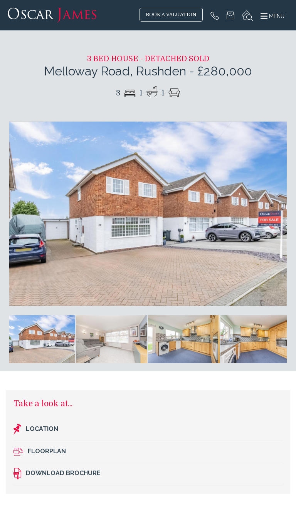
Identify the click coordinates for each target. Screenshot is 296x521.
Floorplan (39, 452)
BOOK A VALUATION (171, 14)
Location (35, 429)
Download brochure (57, 473)
